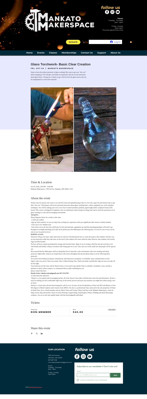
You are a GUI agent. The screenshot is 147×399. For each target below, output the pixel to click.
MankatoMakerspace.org (35, 387)
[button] (84, 41)
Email (79, 371)
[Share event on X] (37, 333)
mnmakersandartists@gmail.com (60, 362)
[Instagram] (112, 12)
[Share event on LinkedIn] (42, 333)
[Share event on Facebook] (32, 333)
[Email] (92, 375)
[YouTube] (118, 12)
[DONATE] (73, 42)
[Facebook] (107, 12)
